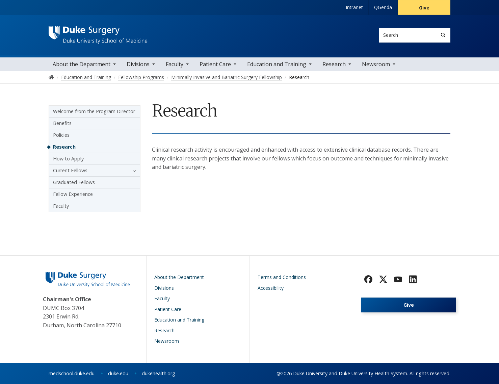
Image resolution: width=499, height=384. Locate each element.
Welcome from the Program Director (94, 111)
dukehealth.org (158, 373)
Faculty (174, 64)
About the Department (81, 64)
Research (334, 64)
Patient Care (215, 64)
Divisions (138, 64)
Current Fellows (70, 170)
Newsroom (376, 64)
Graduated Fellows (74, 182)
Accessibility (271, 288)
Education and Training (276, 64)
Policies (61, 135)
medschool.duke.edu (72, 373)
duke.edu (118, 373)
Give (424, 7)
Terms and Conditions (282, 277)
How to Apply (68, 158)
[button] (132, 170)
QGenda (383, 7)
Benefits (62, 123)
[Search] (443, 35)
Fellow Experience (73, 194)
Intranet (354, 7)
